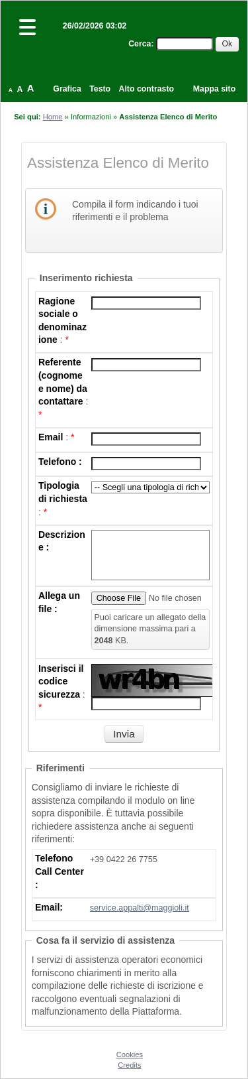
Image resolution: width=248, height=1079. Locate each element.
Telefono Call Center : (59, 871)
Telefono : (60, 461)
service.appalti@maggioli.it (139, 908)
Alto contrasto (146, 89)
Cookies (129, 1054)
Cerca (139, 43)
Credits (129, 1065)
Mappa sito (214, 89)
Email (50, 437)
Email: (49, 907)
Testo (99, 89)
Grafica (67, 89)
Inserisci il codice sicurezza (60, 681)
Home (53, 117)
